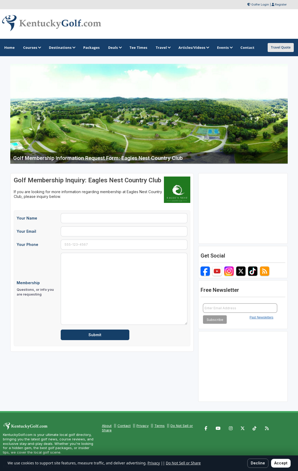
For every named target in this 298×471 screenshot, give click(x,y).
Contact (124, 426)
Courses (31, 47)
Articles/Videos (193, 47)
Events (224, 47)
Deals (114, 47)
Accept (280, 463)
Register (281, 4)
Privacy (142, 426)
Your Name (27, 218)
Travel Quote (281, 47)
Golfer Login (260, 4)
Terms (159, 426)
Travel (163, 47)
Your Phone (27, 244)
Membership (37, 288)
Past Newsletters (261, 317)
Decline (258, 463)
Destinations (62, 47)
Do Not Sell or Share (183, 462)
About (107, 426)
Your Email (26, 231)
